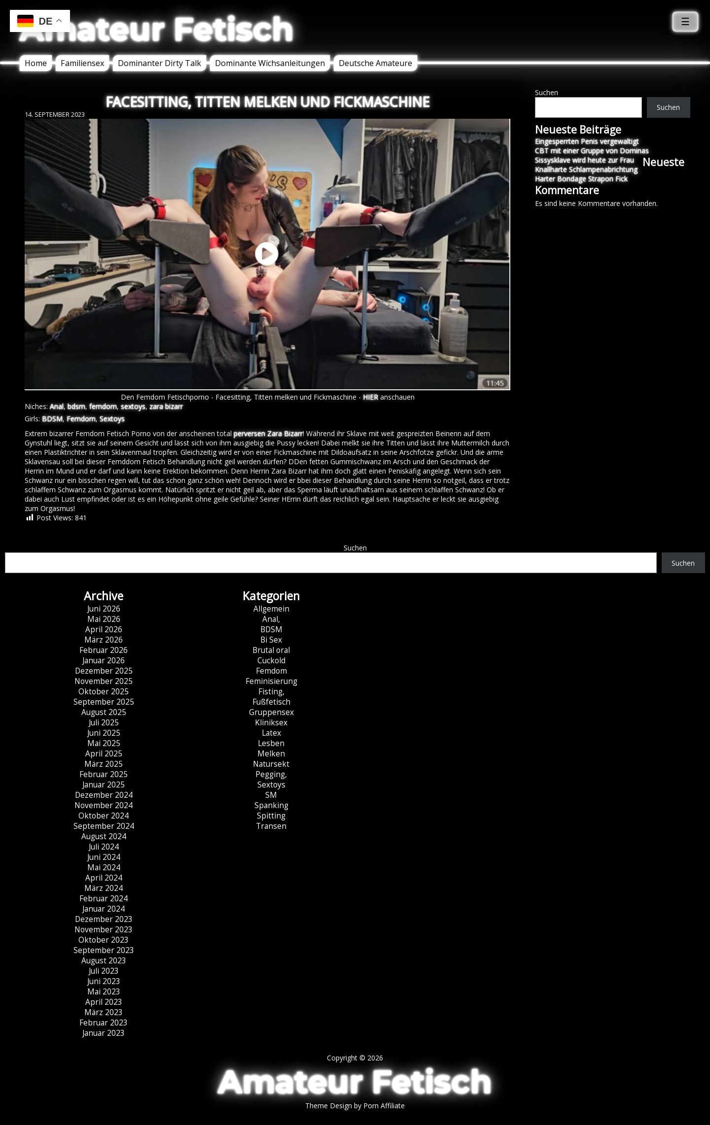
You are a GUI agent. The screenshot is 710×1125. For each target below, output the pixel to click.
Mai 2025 (103, 743)
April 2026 (103, 629)
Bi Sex (271, 640)
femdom (103, 406)
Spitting (271, 816)
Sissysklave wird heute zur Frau (584, 160)
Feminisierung (271, 681)
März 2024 (103, 888)
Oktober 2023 (103, 940)
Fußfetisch (271, 702)
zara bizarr (166, 406)
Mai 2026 (103, 619)
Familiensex (82, 63)
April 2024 (103, 878)
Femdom (81, 418)
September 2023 (103, 950)
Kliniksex (271, 722)
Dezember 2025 (104, 671)
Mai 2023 (103, 992)
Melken (271, 754)
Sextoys (112, 418)
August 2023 (103, 960)
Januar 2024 (103, 909)
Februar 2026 (103, 650)
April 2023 (103, 1002)
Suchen (546, 92)
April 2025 (103, 754)
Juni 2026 (103, 609)
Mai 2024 (103, 867)
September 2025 (103, 702)
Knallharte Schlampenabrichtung (586, 169)
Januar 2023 (103, 1033)
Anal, (271, 619)
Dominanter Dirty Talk (159, 63)
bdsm (76, 406)
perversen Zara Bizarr (268, 433)
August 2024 (103, 836)
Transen (271, 826)
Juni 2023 (103, 981)
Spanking (271, 805)
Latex (271, 733)
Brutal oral (271, 650)
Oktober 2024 (103, 816)
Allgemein (271, 609)
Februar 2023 (103, 1023)
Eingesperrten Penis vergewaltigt (587, 141)
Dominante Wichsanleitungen (270, 63)
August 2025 (103, 712)
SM (271, 795)
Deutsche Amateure (375, 63)
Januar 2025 (103, 785)
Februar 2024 (103, 898)
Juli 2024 (104, 847)
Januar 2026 (103, 660)
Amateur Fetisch (157, 29)
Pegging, (271, 774)
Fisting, (271, 691)
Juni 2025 (103, 733)
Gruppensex (271, 712)
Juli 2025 (104, 722)
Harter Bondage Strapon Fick (581, 178)
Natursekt (271, 764)
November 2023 (103, 929)
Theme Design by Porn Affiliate (355, 1105)
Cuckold (271, 660)
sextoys (133, 406)
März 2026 (103, 640)
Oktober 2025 (103, 691)
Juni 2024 (103, 857)
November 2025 (103, 681)
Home (36, 63)
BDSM (52, 418)
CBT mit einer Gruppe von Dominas (592, 150)
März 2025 (103, 764)
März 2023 (103, 1012)
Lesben (271, 743)
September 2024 (103, 826)
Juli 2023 (104, 971)
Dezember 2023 (104, 919)
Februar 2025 (103, 774)
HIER (370, 397)
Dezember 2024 (104, 795)
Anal (57, 406)
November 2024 (103, 805)
